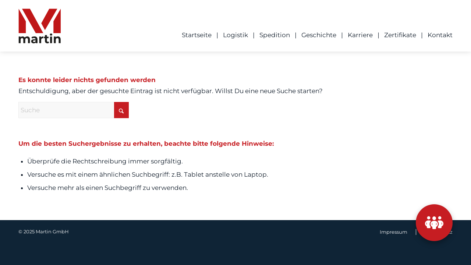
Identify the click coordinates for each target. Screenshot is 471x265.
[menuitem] (194, 35)
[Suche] (73, 110)
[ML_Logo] (39, 28)
